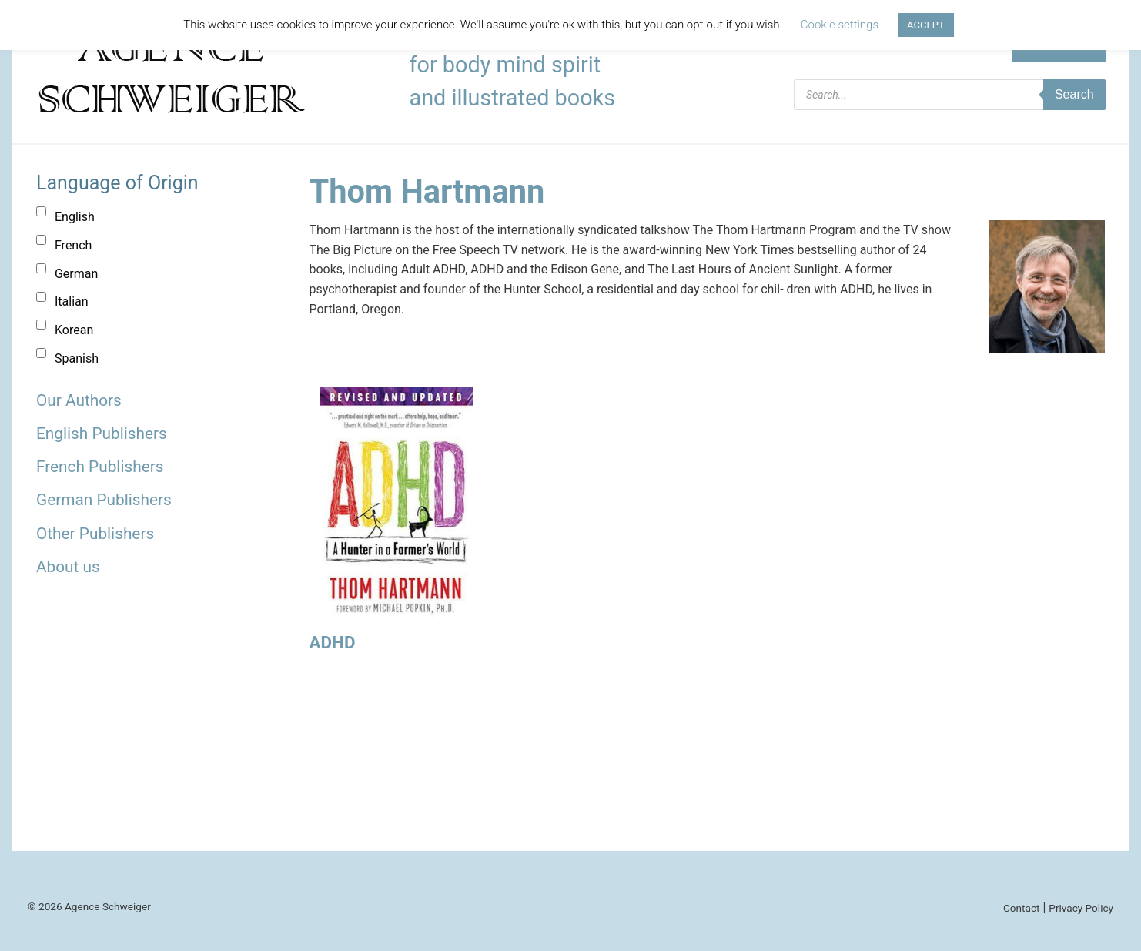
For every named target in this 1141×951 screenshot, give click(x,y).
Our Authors (79, 400)
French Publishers (99, 466)
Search (1074, 94)
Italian (72, 301)
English (75, 216)
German (76, 273)
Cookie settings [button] (839, 25)
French (73, 245)
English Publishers (101, 433)
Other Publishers (95, 533)
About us (68, 567)
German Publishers (104, 500)
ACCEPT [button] (926, 25)
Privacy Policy (1081, 908)
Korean (74, 330)
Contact (1021, 908)
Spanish (77, 358)
